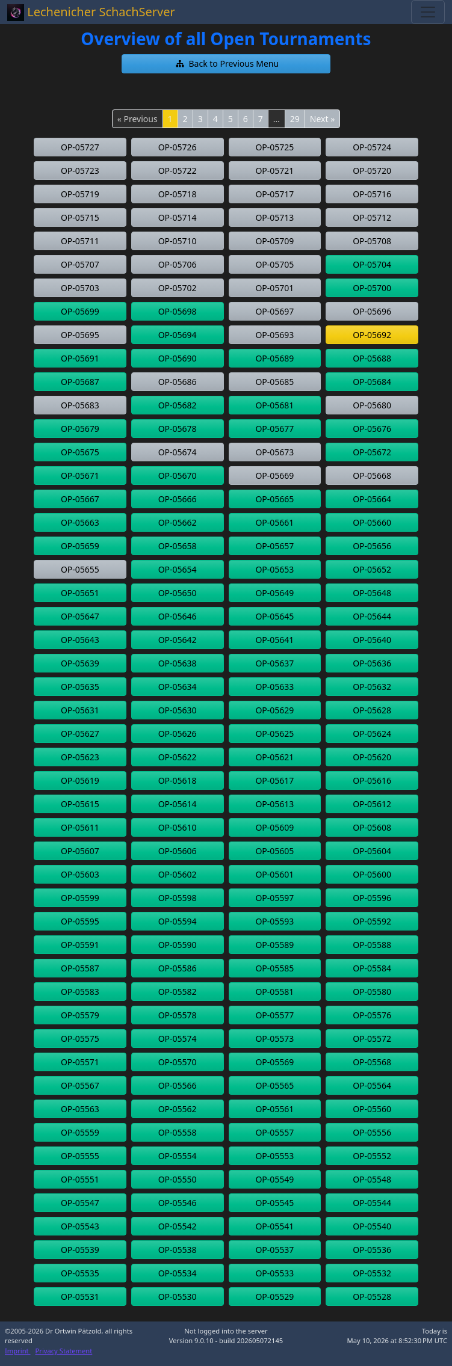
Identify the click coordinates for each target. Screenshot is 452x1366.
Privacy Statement (64, 1350)
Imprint (18, 1350)
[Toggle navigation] (428, 12)
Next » (322, 119)
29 (295, 119)
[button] (226, 63)
